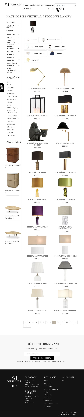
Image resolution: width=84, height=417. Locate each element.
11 (63, 322)
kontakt (50, 9)
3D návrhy (27, 9)
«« (25, 322)
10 (58, 322)
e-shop (26, 5)
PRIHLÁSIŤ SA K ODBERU (42, 358)
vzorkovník (49, 5)
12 (67, 322)
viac (63, 380)
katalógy (40, 5)
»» (29, 326)
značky (33, 5)
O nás (46, 380)
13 (71, 322)
